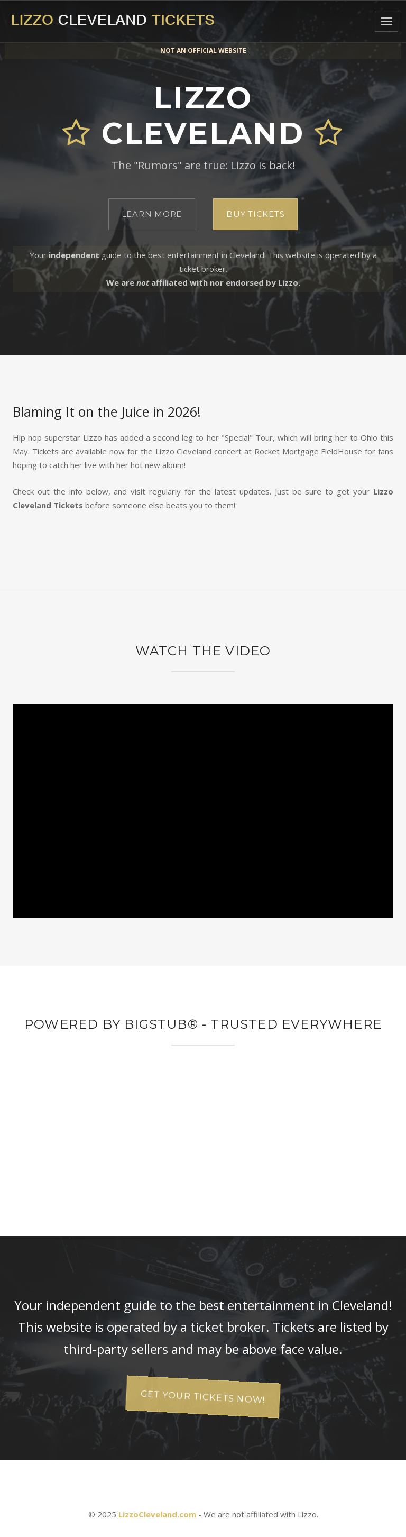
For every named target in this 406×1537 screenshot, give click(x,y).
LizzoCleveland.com (157, 1514)
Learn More (152, 214)
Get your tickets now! (203, 1396)
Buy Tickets (255, 214)
